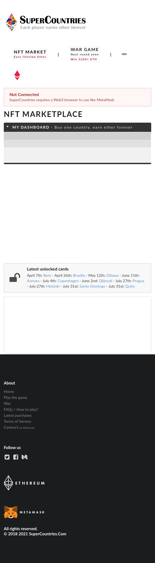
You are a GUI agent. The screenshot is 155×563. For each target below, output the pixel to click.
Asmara (33, 280)
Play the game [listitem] (15, 397)
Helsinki (53, 286)
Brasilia (79, 275)
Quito (130, 286)
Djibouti (105, 280)
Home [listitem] (9, 391)
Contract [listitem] (19, 427)
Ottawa (112, 275)
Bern (47, 275)
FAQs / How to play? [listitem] (21, 409)
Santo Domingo (92, 286)
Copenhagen (67, 280)
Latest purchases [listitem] (18, 415)
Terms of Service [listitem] (17, 421)
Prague (138, 280)
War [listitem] (7, 403)
